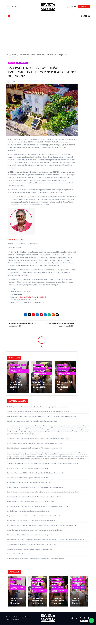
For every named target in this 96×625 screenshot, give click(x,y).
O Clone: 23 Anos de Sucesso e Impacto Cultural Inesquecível (27, 468)
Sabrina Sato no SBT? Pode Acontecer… (20, 553)
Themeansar (15, 620)
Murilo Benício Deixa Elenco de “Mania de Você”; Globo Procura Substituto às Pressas (35, 558)
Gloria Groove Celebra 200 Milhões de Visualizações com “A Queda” (29, 534)
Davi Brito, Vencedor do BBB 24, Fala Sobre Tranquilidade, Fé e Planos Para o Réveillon (36, 473)
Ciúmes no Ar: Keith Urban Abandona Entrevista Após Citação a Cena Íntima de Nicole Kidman (38, 438)
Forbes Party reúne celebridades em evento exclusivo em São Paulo (29, 482)
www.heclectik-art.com (16, 239)
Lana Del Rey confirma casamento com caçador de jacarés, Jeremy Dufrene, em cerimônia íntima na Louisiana (43, 492)
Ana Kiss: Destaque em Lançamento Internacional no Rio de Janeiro (29, 549)
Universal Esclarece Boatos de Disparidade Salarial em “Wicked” (28, 477)
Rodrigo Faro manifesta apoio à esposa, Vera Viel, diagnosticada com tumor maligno (35, 487)
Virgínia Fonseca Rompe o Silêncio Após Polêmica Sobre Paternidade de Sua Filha (34, 515)
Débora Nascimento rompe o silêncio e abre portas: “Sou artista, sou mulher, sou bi (34, 448)
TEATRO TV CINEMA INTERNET (16, 371)
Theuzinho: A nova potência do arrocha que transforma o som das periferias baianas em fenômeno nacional (42, 463)
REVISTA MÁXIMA (48, 6)
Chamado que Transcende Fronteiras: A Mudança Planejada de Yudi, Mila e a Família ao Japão (38, 411)
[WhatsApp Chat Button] (91, 620)
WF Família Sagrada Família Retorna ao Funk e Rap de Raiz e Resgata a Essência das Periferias (38, 506)
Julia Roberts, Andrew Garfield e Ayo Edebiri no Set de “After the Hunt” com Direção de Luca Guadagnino (41, 525)
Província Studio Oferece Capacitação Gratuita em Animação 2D (28, 511)
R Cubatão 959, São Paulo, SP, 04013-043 (32, 297)
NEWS (24, 365)
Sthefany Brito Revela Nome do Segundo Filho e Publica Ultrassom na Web (31, 544)
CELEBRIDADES (15, 365)
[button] (89, 16)
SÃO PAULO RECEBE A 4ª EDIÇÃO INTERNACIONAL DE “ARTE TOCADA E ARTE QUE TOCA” (39, 72)
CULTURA (11, 62)
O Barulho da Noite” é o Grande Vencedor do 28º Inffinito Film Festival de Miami (34, 496)
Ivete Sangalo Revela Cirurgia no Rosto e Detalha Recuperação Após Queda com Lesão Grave (37, 406)
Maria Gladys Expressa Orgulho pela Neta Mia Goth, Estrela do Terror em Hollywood (34, 530)
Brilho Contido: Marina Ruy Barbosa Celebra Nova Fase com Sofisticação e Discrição (34, 443)
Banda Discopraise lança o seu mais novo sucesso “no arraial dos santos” (31, 501)
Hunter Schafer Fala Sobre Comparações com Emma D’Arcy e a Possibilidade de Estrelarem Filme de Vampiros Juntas (45, 539)
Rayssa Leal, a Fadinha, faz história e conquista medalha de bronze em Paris (32, 520)
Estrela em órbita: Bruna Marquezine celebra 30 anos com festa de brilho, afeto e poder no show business (42, 416)
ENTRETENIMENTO (39, 368)
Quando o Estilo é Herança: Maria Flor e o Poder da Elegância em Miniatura (32, 421)
